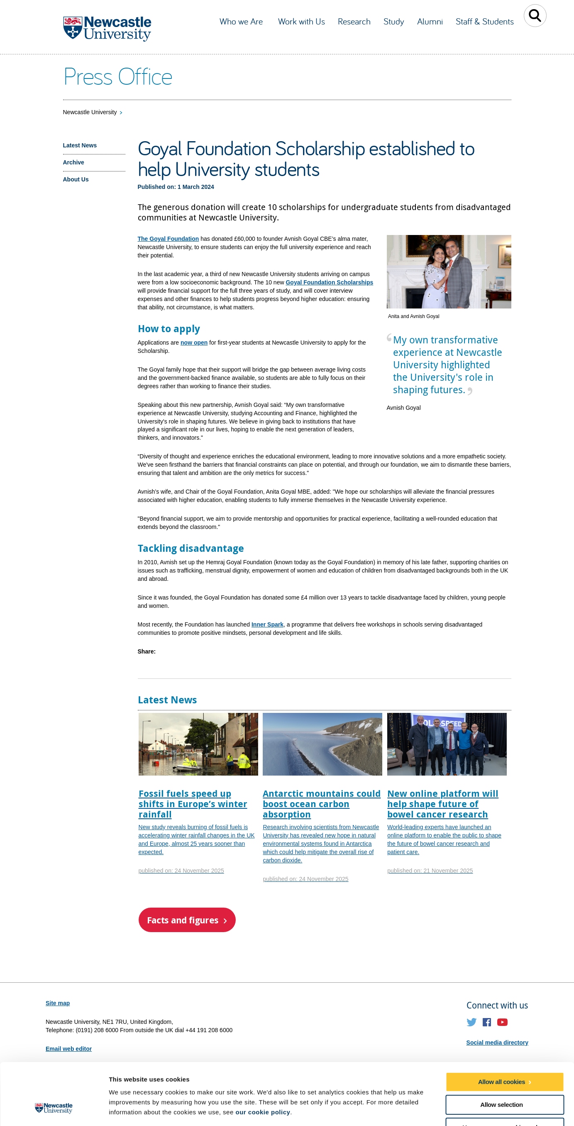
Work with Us (301, 21)
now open (194, 342)
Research (354, 21)
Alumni (430, 21)
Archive (73, 162)
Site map (58, 1003)
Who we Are (242, 21)
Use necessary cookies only (501, 1073)
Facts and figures (183, 919)
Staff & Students (485, 21)
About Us (76, 179)
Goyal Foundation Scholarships (329, 282)
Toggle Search (535, 15)
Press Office (117, 75)
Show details (435, 1109)
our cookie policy (262, 1058)
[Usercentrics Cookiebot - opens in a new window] (53, 1110)
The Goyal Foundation (168, 238)
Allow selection (501, 1050)
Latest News (80, 145)
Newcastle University (90, 112)
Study (393, 21)
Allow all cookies (501, 1027)
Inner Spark (267, 624)
